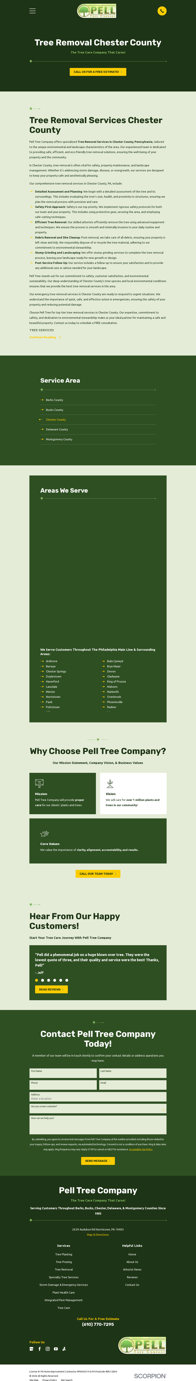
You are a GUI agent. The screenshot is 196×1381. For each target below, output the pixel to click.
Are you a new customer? (44, 969)
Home (132, 1117)
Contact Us (132, 1147)
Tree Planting (63, 1117)
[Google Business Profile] (31, 1212)
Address (35, 957)
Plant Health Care (64, 1155)
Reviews (132, 1140)
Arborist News (132, 1132)
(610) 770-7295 (98, 1187)
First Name (36, 934)
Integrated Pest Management (64, 1163)
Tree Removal (64, 1132)
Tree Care (63, 1170)
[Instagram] (48, 1212)
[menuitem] (98, 400)
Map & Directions (98, 1097)
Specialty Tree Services (64, 1140)
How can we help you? (42, 981)
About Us (132, 1125)
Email (103, 946)
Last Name (106, 934)
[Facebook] (40, 1212)
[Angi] (64, 1212)
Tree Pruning (64, 1125)
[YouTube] (56, 1212)
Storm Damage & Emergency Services (63, 1147)
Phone (34, 946)
